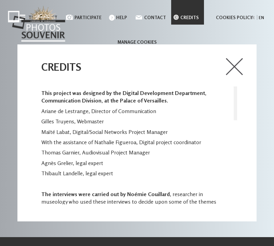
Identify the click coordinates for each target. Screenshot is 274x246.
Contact (155, 17)
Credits (189, 17)
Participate (87, 17)
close (234, 66)
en (261, 17)
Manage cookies (137, 42)
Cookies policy (234, 17)
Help (121, 17)
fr (252, 17)
